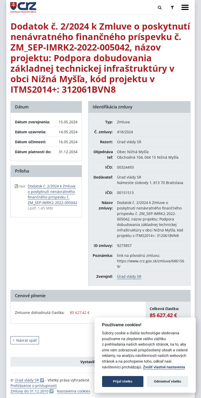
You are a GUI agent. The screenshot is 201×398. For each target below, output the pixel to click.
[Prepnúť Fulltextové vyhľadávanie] (159, 7)
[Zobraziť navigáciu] (185, 7)
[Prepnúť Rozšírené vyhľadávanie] (172, 7)
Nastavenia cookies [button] (73, 391)
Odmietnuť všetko (167, 381)
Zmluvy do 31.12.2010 (29, 391)
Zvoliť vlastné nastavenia (164, 367)
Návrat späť (25, 340)
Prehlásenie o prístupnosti (33, 385)
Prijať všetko (122, 381)
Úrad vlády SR (129, 276)
